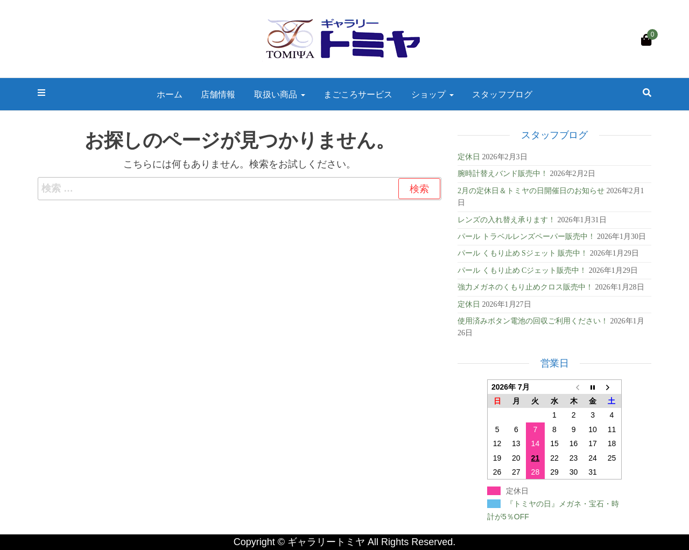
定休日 (469, 157)
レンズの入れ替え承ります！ (507, 220)
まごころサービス (358, 94)
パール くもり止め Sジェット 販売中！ (523, 253)
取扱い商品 (279, 94)
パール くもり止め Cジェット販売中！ (522, 270)
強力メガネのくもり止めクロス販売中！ (525, 287)
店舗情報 (218, 94)
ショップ (432, 94)
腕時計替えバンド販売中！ (503, 174)
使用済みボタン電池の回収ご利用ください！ (533, 321)
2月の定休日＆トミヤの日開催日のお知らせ (531, 191)
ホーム (169, 94)
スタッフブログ (502, 94)
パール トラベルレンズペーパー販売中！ (526, 236)
